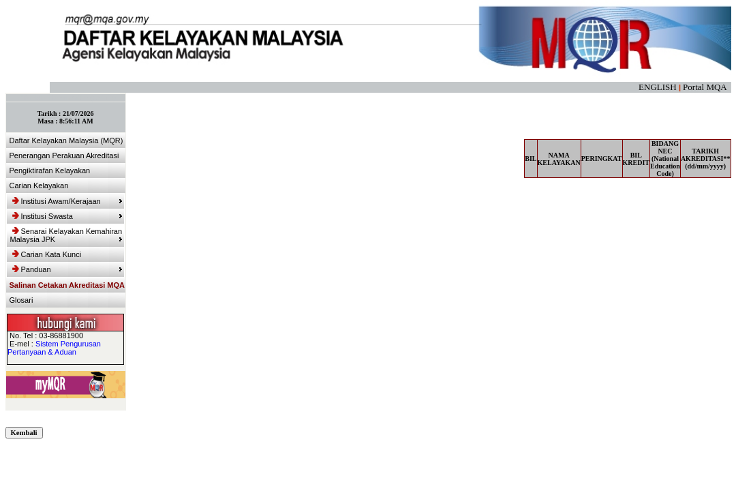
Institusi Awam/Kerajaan (67, 201)
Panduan (67, 269)
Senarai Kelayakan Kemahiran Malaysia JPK (66, 235)
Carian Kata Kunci (47, 254)
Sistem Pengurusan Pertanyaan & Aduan (54, 348)
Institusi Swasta (67, 216)
